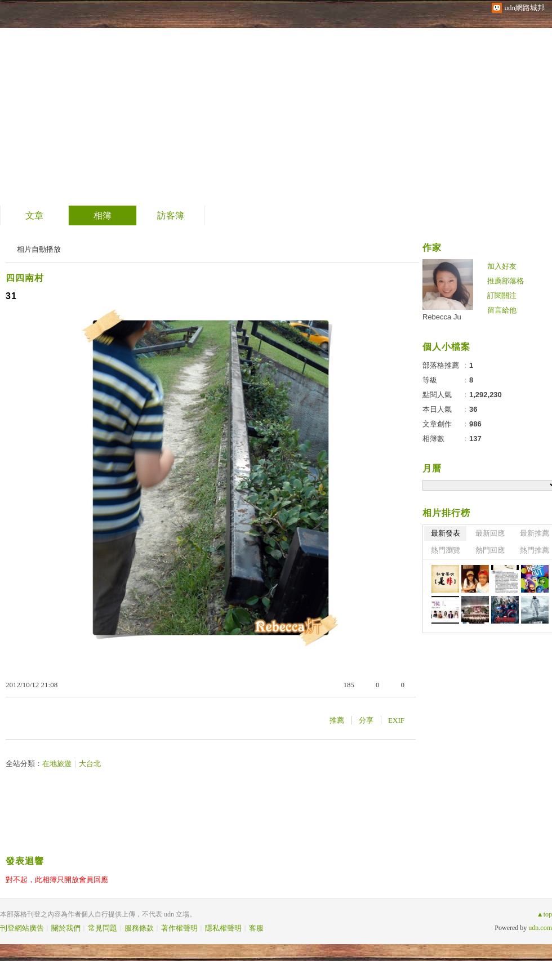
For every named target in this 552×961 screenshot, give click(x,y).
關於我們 (66, 928)
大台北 (90, 763)
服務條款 (139, 928)
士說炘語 (55, 98)
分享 (366, 720)
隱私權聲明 (223, 928)
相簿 (103, 215)
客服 (256, 928)
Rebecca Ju (441, 317)
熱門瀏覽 (445, 550)
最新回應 (490, 533)
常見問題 (102, 928)
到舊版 (125, 103)
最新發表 (445, 533)
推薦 (337, 720)
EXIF (396, 720)
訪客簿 (170, 215)
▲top (544, 914)
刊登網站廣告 (22, 928)
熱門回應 (490, 550)
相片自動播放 (39, 249)
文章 (34, 215)
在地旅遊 (57, 763)
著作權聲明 (179, 928)
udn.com (540, 928)
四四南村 (25, 278)
